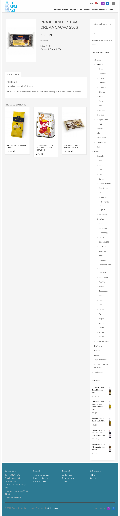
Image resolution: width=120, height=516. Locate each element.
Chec (101, 69)
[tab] (13, 74)
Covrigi (101, 78)
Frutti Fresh (103, 277)
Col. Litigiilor (95, 478)
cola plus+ (103, 251)
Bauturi (97, 151)
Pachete (97, 350)
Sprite (101, 295)
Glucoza (102, 92)
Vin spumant (104, 214)
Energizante (103, 188)
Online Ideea (53, 508)
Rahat (101, 101)
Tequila (102, 318)
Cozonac (102, 83)
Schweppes (103, 291)
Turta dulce (103, 110)
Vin (100, 193)
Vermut (102, 323)
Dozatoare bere (105, 183)
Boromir (53, 49)
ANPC (92, 475)
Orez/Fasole (101, 138)
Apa (100, 161)
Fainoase (100, 128)
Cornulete (103, 74)
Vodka (101, 332)
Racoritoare (101, 219)
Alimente (97, 60)
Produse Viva (102, 142)
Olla (98, 133)
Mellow (102, 286)
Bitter (101, 170)
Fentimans (103, 260)
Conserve (100, 115)
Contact (65, 481)
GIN (100, 305)
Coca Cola (103, 246)
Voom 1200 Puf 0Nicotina (101, 366)
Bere (101, 165)
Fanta (101, 255)
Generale (100, 156)
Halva (101, 96)
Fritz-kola (102, 273)
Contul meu (67, 475)
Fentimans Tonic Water (104, 266)
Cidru (101, 174)
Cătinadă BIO (104, 242)
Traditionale (98, 372)
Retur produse (68, 478)
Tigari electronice (100, 360)
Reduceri (97, 355)
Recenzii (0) (13, 74)
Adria (101, 223)
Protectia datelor (40, 478)
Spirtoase (100, 300)
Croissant (102, 87)
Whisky (101, 337)
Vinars (101, 328)
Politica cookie (39, 481)
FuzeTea (102, 282)
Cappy (101, 237)
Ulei (98, 147)
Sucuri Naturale (103, 341)
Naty (101, 124)
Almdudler (103, 228)
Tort (60, 49)
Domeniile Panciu (104, 203)
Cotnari (104, 197)
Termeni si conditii (41, 475)
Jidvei (103, 210)
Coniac (101, 179)
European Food (102, 119)
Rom (101, 314)
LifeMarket (98, 346)
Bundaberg (103, 233)
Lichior (101, 309)
